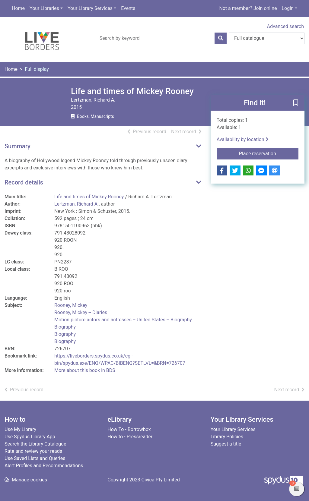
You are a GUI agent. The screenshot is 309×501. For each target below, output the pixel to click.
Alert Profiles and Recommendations (44, 465)
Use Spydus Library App (30, 437)
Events (128, 8)
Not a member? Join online (248, 8)
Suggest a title (226, 444)
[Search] (221, 38)
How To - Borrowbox (129, 429)
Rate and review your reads (33, 451)
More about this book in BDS (84, 370)
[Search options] (266, 38)
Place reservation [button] (268, 153)
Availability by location (243, 139)
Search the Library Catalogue (35, 444)
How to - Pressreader (129, 437)
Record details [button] (24, 182)
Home (18, 8)
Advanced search (285, 26)
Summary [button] (17, 146)
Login (287, 8)
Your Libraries (44, 8)
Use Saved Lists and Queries (35, 458)
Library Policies (227, 437)
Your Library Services (90, 8)
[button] (295, 103)
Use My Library (20, 429)
